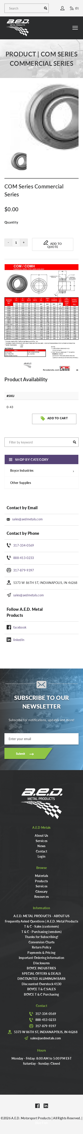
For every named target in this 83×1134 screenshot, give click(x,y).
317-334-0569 (23, 545)
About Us (41, 835)
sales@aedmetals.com (27, 519)
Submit (20, 753)
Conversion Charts (42, 942)
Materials (41, 875)
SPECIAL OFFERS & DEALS (41, 973)
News (41, 846)
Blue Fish (41, 1122)
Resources (41, 896)
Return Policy (41, 947)
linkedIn (18, 639)
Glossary (41, 891)
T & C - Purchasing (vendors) (41, 931)
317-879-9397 (23, 570)
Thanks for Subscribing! (41, 936)
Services (41, 841)
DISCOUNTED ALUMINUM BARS (41, 978)
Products (41, 881)
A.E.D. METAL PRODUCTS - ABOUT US (41, 916)
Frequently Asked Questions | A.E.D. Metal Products (41, 921)
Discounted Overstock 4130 (42, 984)
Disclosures (41, 963)
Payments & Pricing (41, 952)
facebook (19, 627)
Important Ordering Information (41, 957)
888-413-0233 (23, 557)
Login (41, 856)
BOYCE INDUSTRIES (41, 968)
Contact (41, 851)
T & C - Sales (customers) (41, 926)
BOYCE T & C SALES (41, 989)
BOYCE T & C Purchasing (41, 994)
